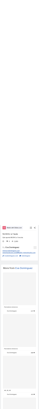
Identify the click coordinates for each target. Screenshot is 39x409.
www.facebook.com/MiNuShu (12, 252)
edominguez (24, 256)
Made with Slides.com (14, 228)
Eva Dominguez (12, 247)
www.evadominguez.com (11, 250)
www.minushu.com (29, 252)
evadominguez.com (10, 256)
